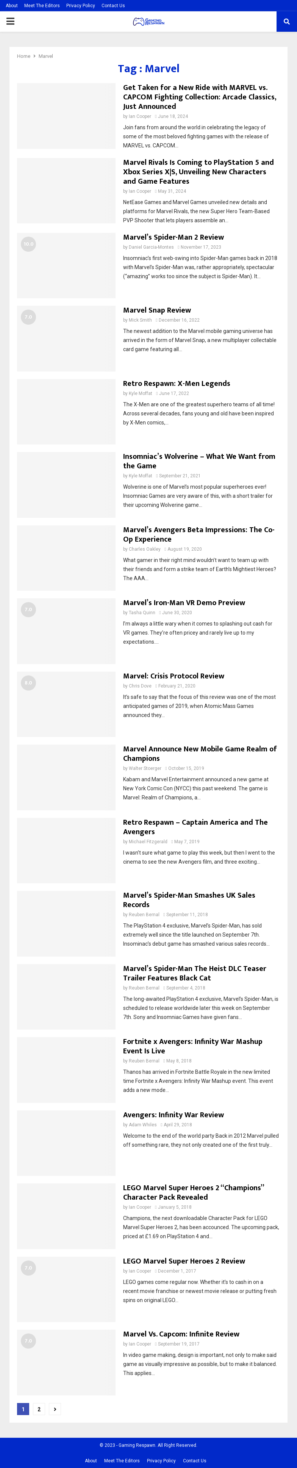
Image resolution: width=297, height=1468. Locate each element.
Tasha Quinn (142, 612)
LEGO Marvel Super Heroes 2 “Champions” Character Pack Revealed (193, 1193)
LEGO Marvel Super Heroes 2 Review (184, 1261)
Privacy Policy (80, 5)
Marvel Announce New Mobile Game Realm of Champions (200, 754)
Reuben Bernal (144, 914)
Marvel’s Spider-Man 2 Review (173, 237)
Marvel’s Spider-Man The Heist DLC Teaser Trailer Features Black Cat (194, 973)
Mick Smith (140, 320)
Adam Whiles (143, 1124)
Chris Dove (140, 686)
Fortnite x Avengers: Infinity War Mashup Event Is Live (193, 1046)
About (12, 5)
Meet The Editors (42, 5)
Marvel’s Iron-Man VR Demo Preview (184, 602)
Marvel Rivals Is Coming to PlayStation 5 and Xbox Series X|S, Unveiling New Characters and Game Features (198, 172)
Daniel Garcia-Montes (151, 247)
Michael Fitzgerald (148, 841)
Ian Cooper (140, 116)
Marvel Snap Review (157, 310)
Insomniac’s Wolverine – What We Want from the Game (199, 461)
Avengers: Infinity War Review (173, 1115)
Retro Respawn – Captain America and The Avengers (195, 827)
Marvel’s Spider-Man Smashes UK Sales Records (189, 900)
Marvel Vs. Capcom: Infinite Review (181, 1334)
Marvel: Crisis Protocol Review (173, 676)
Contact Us (113, 5)
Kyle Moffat (140, 393)
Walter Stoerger (145, 768)
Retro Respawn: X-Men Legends (176, 383)
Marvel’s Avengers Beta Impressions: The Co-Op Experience (199, 534)
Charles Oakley (145, 549)
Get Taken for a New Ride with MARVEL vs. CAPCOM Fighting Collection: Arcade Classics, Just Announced (199, 97)
